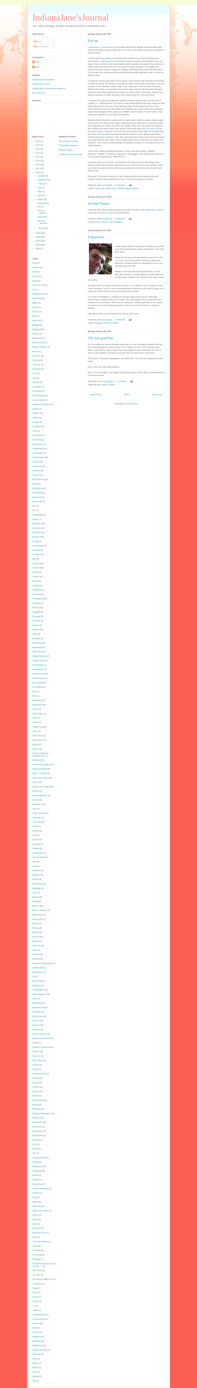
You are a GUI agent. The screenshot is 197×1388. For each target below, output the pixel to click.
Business (36, 356)
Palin (34, 998)
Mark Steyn (37, 884)
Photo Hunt (37, 1016)
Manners (36, 875)
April (40, 195)
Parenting (36, 1003)
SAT (34, 1153)
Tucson (35, 1301)
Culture (35, 475)
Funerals (36, 616)
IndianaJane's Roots (41, 84)
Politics (112, 384)
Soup (34, 1197)
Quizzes (36, 1091)
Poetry (35, 1043)
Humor (35, 782)
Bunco (35, 351)
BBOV (35, 303)
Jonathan (114, 323)
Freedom (36, 603)
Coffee (35, 417)
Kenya (35, 826)
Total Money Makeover (42, 1279)
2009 (37, 233)
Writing (35, 1376)
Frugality (36, 612)
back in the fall (100, 47)
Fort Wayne (37, 598)
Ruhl (34, 1144)
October (42, 176)
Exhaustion (96, 237)
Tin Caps (36, 1275)
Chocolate (36, 387)
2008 (37, 237)
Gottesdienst (38, 669)
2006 (37, 245)
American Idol (38, 285)
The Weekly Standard (68, 145)
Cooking (36, 462)
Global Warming (39, 656)
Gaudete (36, 638)
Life (34, 862)
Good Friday (37, 665)
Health (35, 722)
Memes (35, 906)
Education (36, 528)
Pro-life (35, 1082)
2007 (37, 241)
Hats (34, 718)
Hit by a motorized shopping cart (40, 754)
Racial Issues (38, 1100)
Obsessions (37, 972)
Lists (34, 866)
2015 (37, 153)
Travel (35, 1288)
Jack (34, 809)
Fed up (93, 41)
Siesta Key (37, 1184)
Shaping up (37, 1166)
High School (37, 740)
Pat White (36, 1012)
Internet (35, 800)
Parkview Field (38, 1007)
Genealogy (37, 643)
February (42, 203)
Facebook (36, 554)
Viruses (35, 1332)
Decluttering (37, 488)
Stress (35, 1219)
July (40, 187)
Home (126, 394)
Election (35, 537)
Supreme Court (39, 1233)
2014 (37, 157)
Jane (37, 62)
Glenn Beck (37, 651)
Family (106, 323)
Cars (34, 373)
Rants (35, 1104)
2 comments (119, 320)
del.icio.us (36, 497)
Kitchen (35, 831)
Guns (34, 691)
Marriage (36, 888)
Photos (35, 1020)
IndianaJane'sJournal (70, 17)
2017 (37, 145)
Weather (36, 1336)
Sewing (35, 1162)
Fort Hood (36, 594)
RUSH (35, 1149)
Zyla (34, 1381)
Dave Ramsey (38, 479)
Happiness (37, 705)
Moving (35, 928)
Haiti (34, 696)
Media (128, 188)
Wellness (36, 1354)
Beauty (35, 311)
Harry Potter (37, 713)
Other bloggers (116, 222)
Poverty (35, 1065)
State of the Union (40, 1210)
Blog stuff (36, 320)
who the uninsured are (152, 128)
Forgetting (36, 590)
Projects (36, 1087)
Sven (34, 1237)
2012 (37, 164)
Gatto (34, 634)
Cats (34, 378)
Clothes (35, 413)
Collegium (36, 426)
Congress (36, 440)
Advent (35, 276)
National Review (65, 150)
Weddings (36, 1341)
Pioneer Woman (39, 1034)
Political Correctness (41, 1047)
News (34, 950)
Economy (36, 523)
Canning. (36, 364)
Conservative (38, 448)
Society (35, 1193)
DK (33, 510)
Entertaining (37, 545)
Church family (38, 400)
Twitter (35, 1310)
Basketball (37, 298)
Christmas (36, 391)
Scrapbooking (38, 1157)
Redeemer (37, 1122)
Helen (35, 731)
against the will (112, 61)
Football (35, 585)
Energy (35, 541)
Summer (36, 1228)
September (43, 180)
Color (34, 431)
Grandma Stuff (38, 674)
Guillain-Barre (38, 678)
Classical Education (41, 404)
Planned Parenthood (41, 1038)
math (34, 892)
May (40, 191)
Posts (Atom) (132, 404)
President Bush (39, 1073)
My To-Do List (38, 93)
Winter (35, 1363)
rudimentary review (153, 210)
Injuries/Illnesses (39, 795)
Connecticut (37, 444)
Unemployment (39, 1314)
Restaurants (37, 1135)
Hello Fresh (37, 735)
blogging (98, 323)
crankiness (37, 466)
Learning (36, 844)
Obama (135, 188)
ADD (34, 272)
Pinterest (36, 1029)
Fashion (35, 568)
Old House (37, 981)
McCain (35, 897)
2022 (37, 141)
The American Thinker (68, 141)
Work (34, 1372)
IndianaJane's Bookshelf (43, 79)
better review (106, 213)
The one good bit (100, 338)
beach (35, 307)
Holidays (36, 760)
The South (37, 1255)
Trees (34, 1292)
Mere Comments (39, 910)
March (41, 199)
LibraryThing (37, 853)
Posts (38, 41)
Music (35, 932)
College (35, 422)
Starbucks (36, 1206)
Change (35, 382)
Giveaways (37, 647)
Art (33, 289)
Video (34, 1328)
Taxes (35, 1246)
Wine (34, 1359)
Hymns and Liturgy (40, 786)
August (41, 183)
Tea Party (36, 1250)
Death (35, 484)
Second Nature (99, 203)
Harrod (35, 709)
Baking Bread (38, 294)
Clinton (35, 409)
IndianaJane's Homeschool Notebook (48, 88)
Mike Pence (37, 914)
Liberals (120, 188)
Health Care (111, 188)
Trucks (35, 1297)
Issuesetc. (36, 804)
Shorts (35, 1175)
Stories (35, 1215)
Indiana (35, 791)
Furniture (36, 621)
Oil (33, 976)
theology (36, 1259)
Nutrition (36, 954)
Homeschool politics (41, 764)
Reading (36, 1109)
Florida (35, 572)
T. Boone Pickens (40, 1241)
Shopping (36, 1171)
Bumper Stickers (39, 347)
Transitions (37, 1284)
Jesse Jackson (38, 813)
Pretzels (36, 1078)
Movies (35, 923)
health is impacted (104, 131)
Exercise (36, 550)
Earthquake (37, 515)
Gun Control (37, 682)
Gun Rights (37, 687)
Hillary (35, 744)
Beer (34, 316)
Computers (37, 435)
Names (35, 941)
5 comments (119, 185)
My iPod (36, 937)
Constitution (37, 453)
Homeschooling (39, 769)
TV (33, 1306)
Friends (35, 607)
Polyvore (36, 1056)
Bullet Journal (38, 342)
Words (35, 1367)
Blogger (35, 325)
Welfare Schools (39, 1350)
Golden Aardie (38, 660)
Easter (35, 519)
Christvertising (38, 395)
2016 (37, 149)
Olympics (36, 985)
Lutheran (36, 870)
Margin (35, 879)
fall (33, 559)
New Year (36, 945)
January (42, 228)
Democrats (100, 188)
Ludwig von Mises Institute (70, 154)
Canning (36, 360)
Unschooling (37, 1319)
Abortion (36, 267)
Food (34, 581)
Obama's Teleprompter (42, 963)
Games (35, 625)
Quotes (35, 1096)
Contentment (38, 457)
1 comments (120, 381)
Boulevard (36, 338)
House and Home (40, 778)
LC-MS (35, 839)
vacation (36, 1323)
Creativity (36, 470)
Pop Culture (37, 1060)
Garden (104, 222)
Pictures (36, 1025)
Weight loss (37, 1345)
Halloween (37, 700)
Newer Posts (95, 394)
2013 (37, 161)
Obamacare (37, 967)
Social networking (40, 1188)
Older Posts (157, 394)
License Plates (38, 857)
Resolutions (37, 1131)
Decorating (37, 492)
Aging (34, 281)
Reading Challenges (41, 1113)
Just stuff (36, 822)
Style (34, 1224)
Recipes (36, 1118)
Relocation (37, 1127)
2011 (37, 168)
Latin (34, 835)
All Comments (41, 46)
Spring (35, 1202)
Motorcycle (37, 919)
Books (97, 222)
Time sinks (37, 1270)
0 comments (119, 218)
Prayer (35, 1069)
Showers (36, 1180)
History (104, 384)
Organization (38, 990)
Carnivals (36, 369)
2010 (37, 172)
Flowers (35, 576)
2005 (37, 248)
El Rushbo (37, 532)
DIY (34, 506)
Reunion (36, 1140)
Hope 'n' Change (39, 773)
